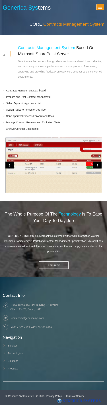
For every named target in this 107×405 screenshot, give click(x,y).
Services (13, 345)
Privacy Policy (54, 396)
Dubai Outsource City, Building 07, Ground (57, 307)
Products (13, 368)
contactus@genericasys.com (27, 318)
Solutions (13, 360)
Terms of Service (75, 396)
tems (27, 8)
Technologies (15, 353)
